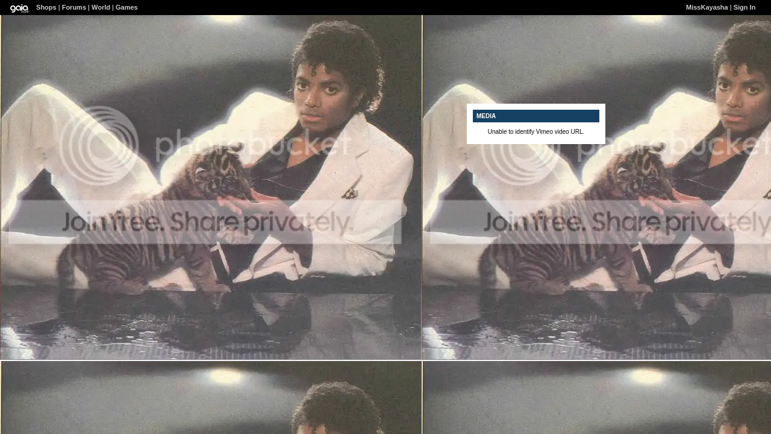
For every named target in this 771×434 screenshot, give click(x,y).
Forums (74, 7)
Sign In (745, 7)
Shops (46, 7)
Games (127, 7)
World (101, 7)
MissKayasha (707, 7)
